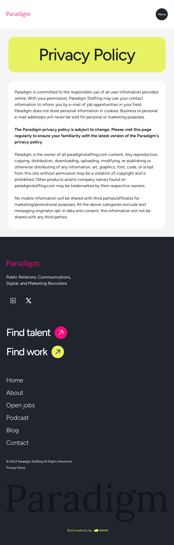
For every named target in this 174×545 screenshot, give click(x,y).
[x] (28, 300)
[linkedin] (13, 300)
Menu (162, 14)
